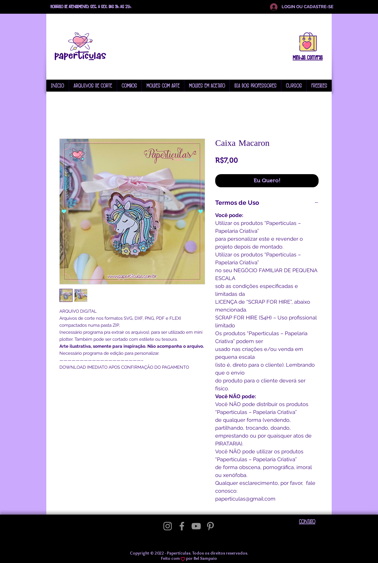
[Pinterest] (210, 526)
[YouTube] (196, 526)
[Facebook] (182, 526)
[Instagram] (167, 526)
